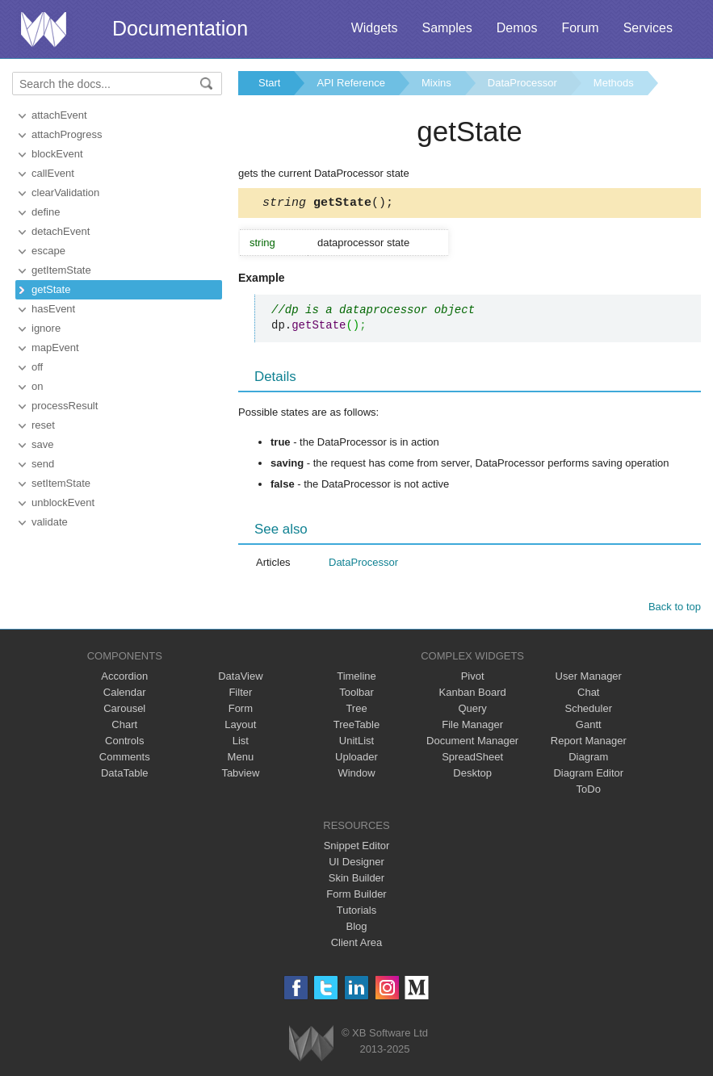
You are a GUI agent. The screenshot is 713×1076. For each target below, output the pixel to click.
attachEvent (59, 115)
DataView (240, 678)
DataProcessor (522, 83)
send (42, 464)
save (42, 444)
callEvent (52, 173)
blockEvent (57, 154)
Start (269, 83)
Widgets (374, 28)
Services (648, 28)
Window (356, 775)
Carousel (124, 711)
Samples (447, 28)
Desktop (472, 775)
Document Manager (472, 743)
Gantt (589, 727)
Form (241, 711)
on (37, 386)
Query (472, 711)
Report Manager (589, 743)
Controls (124, 743)
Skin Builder (356, 880)
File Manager (472, 727)
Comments (124, 759)
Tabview (240, 775)
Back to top (674, 609)
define (45, 212)
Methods (613, 83)
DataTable (125, 775)
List (241, 743)
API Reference (351, 83)
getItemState (61, 270)
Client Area (357, 945)
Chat (588, 695)
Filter (240, 695)
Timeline (356, 678)
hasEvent (53, 309)
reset (43, 425)
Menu (241, 759)
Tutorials (356, 912)
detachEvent (60, 231)
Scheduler (588, 711)
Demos (517, 28)
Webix (311, 1046)
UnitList (356, 743)
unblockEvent (62, 502)
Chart (124, 727)
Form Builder (356, 896)
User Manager (589, 678)
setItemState (60, 483)
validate (49, 522)
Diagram (588, 759)
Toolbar (356, 695)
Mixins (436, 83)
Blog (356, 929)
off (37, 367)
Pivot (472, 678)
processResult (64, 406)
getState (50, 289)
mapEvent (55, 347)
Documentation (180, 28)
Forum (579, 28)
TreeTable (356, 727)
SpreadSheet (472, 759)
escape (48, 251)
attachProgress (66, 134)
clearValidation (65, 192)
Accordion (124, 678)
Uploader (356, 759)
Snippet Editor (357, 848)
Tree (356, 711)
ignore (46, 328)
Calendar (124, 695)
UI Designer (356, 864)
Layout (240, 727)
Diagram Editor (588, 775)
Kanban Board (472, 695)
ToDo (589, 791)
